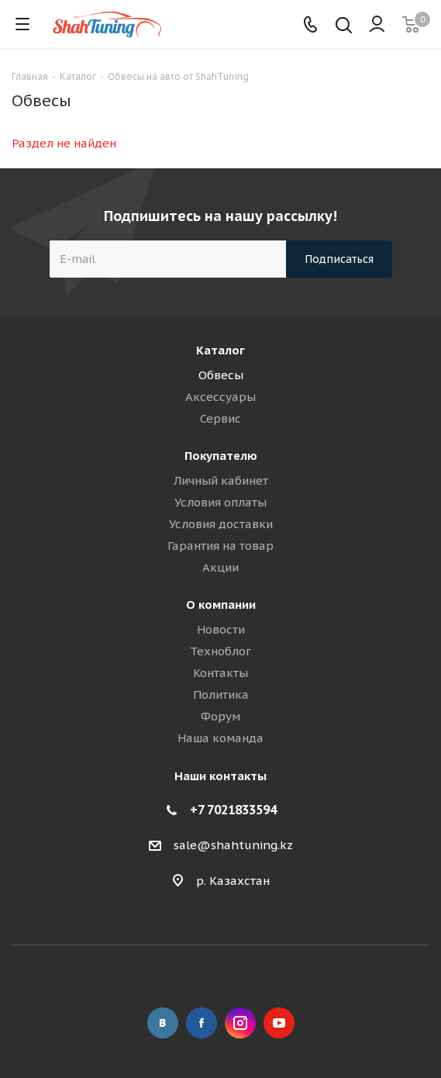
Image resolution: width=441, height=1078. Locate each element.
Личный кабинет (221, 480)
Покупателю (220, 455)
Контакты (220, 672)
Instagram (240, 1022)
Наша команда (220, 738)
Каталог (220, 350)
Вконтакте (162, 1022)
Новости (221, 629)
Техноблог (220, 651)
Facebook (201, 1022)
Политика (221, 694)
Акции (220, 567)
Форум (220, 716)
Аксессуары (220, 396)
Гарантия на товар (220, 545)
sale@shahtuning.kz (233, 845)
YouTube (279, 1022)
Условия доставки (221, 524)
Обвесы (220, 375)
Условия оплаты (220, 502)
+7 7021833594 (233, 809)
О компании (221, 604)
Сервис (220, 418)
